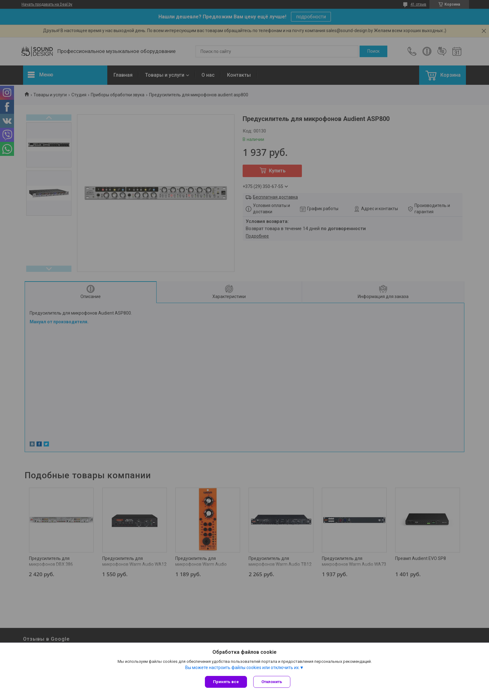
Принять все (226, 681)
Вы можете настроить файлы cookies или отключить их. (242, 667)
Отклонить (271, 681)
